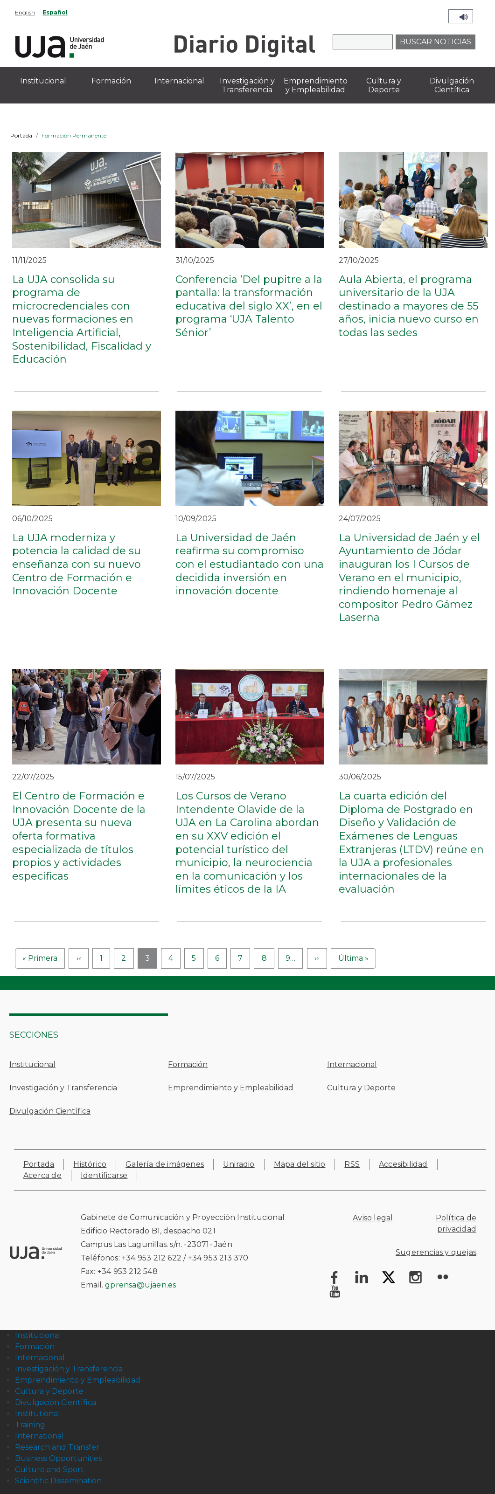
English (25, 12)
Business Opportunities (58, 1458)
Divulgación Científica (50, 1111)
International (39, 1436)
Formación (188, 1064)
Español (55, 12)
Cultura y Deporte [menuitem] (383, 85)
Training (30, 1424)
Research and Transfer (57, 1447)
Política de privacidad (456, 1223)
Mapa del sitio (300, 1164)
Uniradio (239, 1164)
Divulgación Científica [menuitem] (452, 85)
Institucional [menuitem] (43, 80)
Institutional (37, 1413)
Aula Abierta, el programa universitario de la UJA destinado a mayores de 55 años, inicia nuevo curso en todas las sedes (409, 306)
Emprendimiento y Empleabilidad (230, 1087)
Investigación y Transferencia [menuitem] (247, 85)
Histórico (89, 1164)
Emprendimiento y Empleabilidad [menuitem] (316, 85)
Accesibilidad (403, 1164)
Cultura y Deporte (361, 1087)
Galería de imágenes (164, 1164)
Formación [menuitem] (111, 80)
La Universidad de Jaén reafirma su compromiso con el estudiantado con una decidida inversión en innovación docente (249, 564)
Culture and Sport (49, 1469)
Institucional (32, 1064)
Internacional (352, 1064)
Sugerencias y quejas (436, 1252)
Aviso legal (373, 1217)
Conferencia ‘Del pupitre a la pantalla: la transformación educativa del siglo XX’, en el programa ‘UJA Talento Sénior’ (248, 306)
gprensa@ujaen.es (140, 1285)
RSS (352, 1164)
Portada (21, 135)
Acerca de (42, 1175)
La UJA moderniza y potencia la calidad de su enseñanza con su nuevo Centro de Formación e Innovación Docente (76, 564)
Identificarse (104, 1175)
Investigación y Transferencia (63, 1087)
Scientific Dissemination (58, 1480)
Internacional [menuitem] (179, 80)
